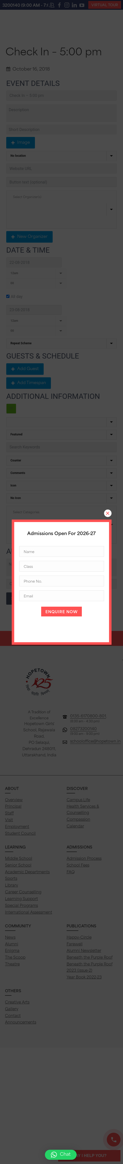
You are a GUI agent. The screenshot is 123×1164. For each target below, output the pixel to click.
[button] (61, 1155)
